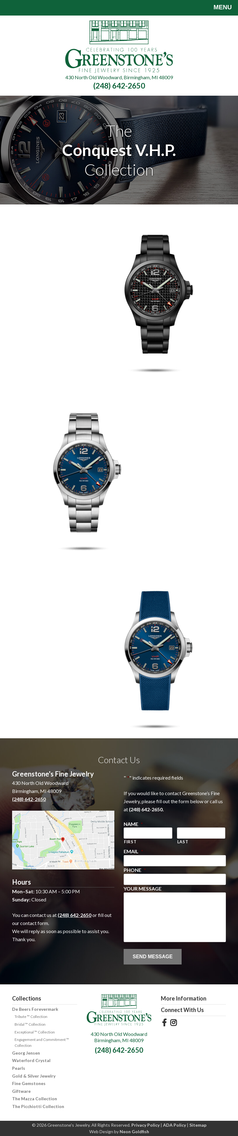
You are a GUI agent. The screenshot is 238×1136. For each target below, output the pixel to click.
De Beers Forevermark (35, 1009)
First (130, 841)
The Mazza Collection (34, 1098)
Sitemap (197, 1125)
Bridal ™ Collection (30, 1024)
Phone (135, 870)
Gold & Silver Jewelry (33, 1076)
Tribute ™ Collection (31, 1016)
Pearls (18, 1068)
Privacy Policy (145, 1125)
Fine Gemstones (29, 1083)
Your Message (142, 888)
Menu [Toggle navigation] (218, 7)
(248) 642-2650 (119, 85)
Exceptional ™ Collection (35, 1032)
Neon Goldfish (134, 1131)
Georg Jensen (26, 1053)
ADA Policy (174, 1125)
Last (182, 841)
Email (133, 851)
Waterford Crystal (31, 1060)
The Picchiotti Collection (38, 1106)
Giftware (21, 1091)
